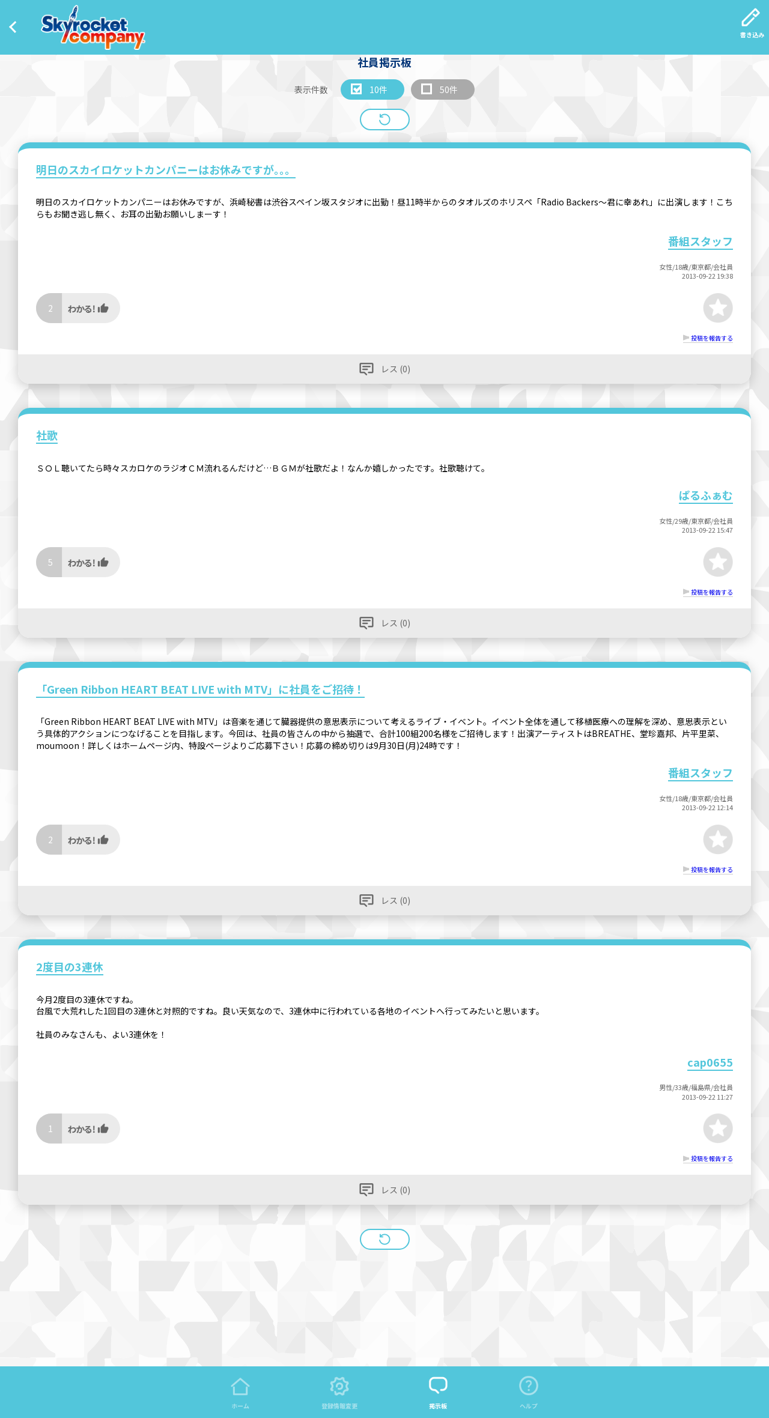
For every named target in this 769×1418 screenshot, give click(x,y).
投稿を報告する (712, 337)
